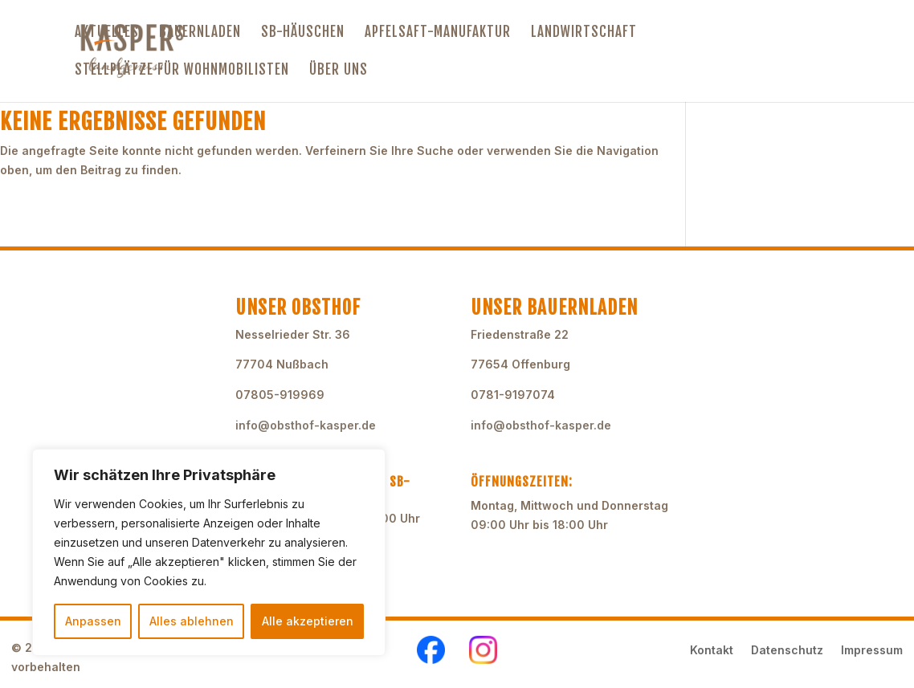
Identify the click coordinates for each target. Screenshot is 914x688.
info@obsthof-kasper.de (305, 425)
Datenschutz (787, 651)
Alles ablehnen (191, 621)
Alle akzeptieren (307, 621)
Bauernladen (200, 33)
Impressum (872, 651)
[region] (209, 552)
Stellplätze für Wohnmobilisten (182, 71)
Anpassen (93, 621)
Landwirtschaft (584, 33)
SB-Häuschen (303, 33)
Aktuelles (107, 33)
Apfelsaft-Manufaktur (438, 33)
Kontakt (711, 651)
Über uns (338, 71)
